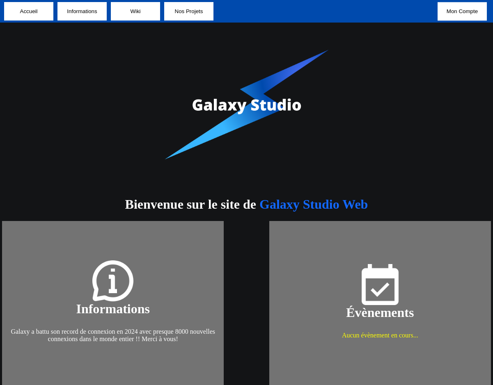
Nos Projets (189, 11)
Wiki (135, 11)
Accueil (29, 11)
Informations (82, 11)
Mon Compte (462, 11)
